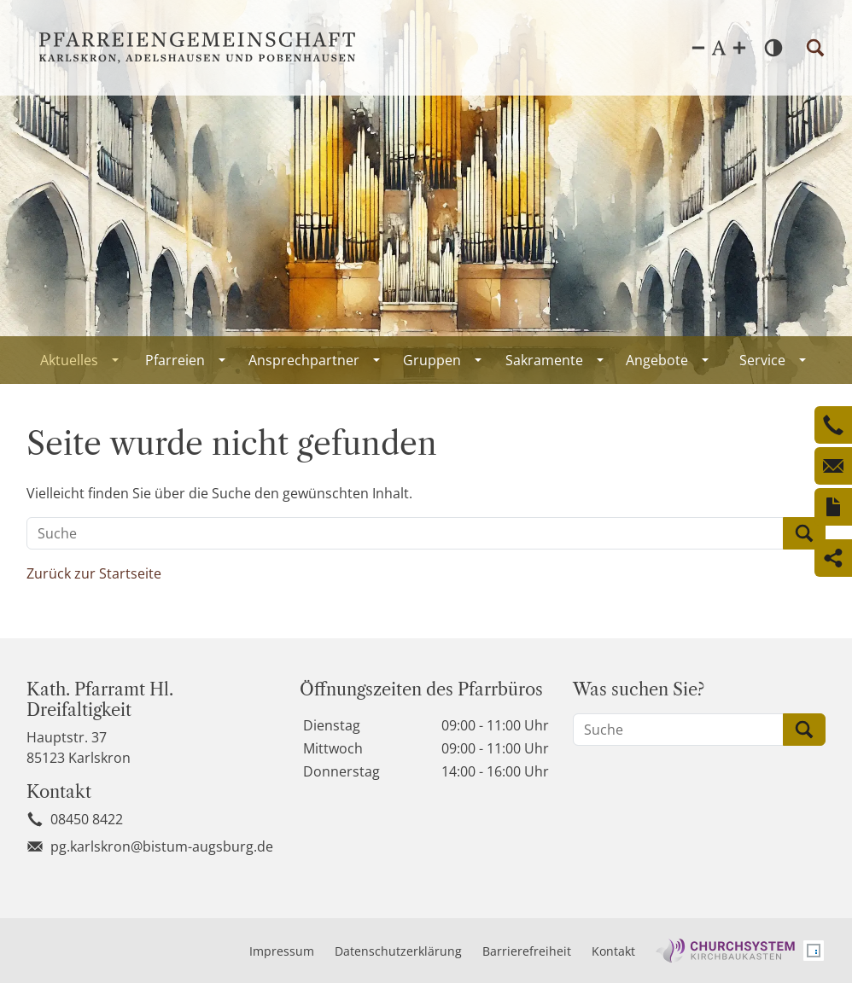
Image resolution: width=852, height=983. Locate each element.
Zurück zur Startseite (93, 573)
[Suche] (405, 533)
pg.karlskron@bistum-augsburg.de (161, 846)
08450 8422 (86, 819)
